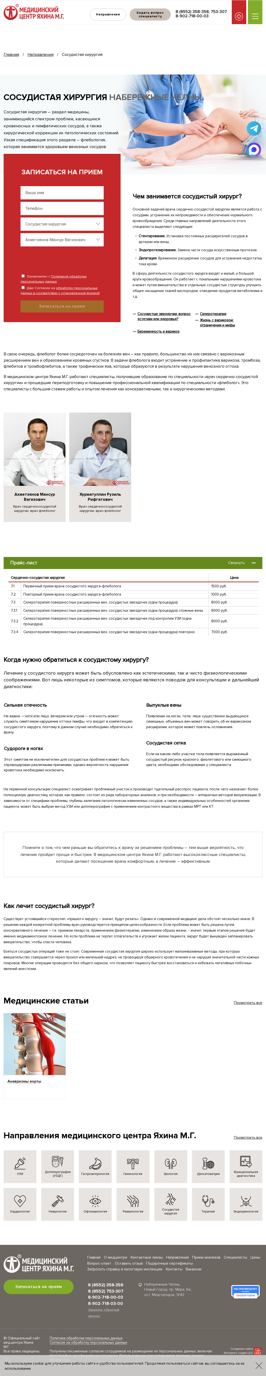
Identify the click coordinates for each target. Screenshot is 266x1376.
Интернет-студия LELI (238, 1353)
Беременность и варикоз (158, 331)
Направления (108, 14)
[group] (35, 467)
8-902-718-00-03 (192, 16)
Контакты (174, 1269)
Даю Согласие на (60, 290)
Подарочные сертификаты (169, 1263)
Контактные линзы (147, 1257)
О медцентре (115, 1257)
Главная (11, 54)
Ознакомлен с (53, 279)
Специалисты (235, 1257)
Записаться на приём (38, 1286)
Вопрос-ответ (99, 1263)
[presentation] (52, 258)
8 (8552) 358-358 (192, 11)
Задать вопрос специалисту (150, 14)
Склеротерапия (213, 314)
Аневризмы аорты (24, 1081)
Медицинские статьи (46, 1001)
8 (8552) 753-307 (105, 1291)
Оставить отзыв (129, 1263)
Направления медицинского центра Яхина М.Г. (100, 1135)
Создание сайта (242, 1349)
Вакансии (193, 1269)
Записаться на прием (62, 306)
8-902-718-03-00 (105, 1303)
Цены (255, 1257)
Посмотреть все (248, 1002)
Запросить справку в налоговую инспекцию (125, 1269)
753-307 (219, 11)
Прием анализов (206, 1257)
